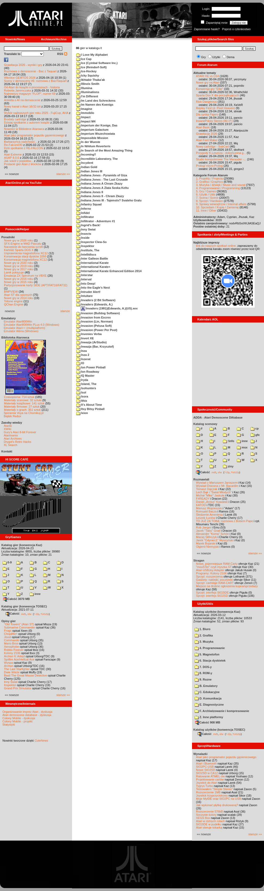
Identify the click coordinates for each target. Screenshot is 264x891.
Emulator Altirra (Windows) (21, 331)
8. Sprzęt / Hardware (209, 200)
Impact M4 (85, 121)
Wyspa (8, 662)
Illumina (84, 88)
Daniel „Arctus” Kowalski (212, 501)
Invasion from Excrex (93, 317)
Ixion (82, 413)
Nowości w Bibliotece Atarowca (24, 128)
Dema (230, 57)
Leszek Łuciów (205, 517)
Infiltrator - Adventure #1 (95, 221)
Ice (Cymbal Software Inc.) (97, 63)
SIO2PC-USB (205, 766)
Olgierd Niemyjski (207, 546)
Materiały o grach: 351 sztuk (22, 409)
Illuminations (87, 92)
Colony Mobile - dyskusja (18, 718)
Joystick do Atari (206, 782)
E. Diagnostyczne (209, 704)
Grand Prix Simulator (17, 688)
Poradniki (8, 237)
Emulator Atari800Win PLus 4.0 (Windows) (31, 324)
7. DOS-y (203, 667)
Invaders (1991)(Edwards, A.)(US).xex (109, 308)
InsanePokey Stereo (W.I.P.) (214, 120)
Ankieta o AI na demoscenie (22, 100)
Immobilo (85, 112)
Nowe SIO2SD (205, 769)
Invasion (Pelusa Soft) (94, 325)
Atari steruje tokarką (209, 827)
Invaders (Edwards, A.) (94, 304)
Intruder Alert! (88, 291)
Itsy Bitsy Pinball (90, 409)
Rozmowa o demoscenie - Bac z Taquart (30, 71)
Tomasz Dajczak (206, 489)
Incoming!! (86, 154)
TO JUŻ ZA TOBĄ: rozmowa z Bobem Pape (224, 521)
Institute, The (87, 250)
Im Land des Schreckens (95, 100)
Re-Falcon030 (13, 144)
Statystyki (8, 724)
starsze (65, 311)
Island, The (86, 383)
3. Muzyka (204, 641)
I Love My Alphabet (92, 54)
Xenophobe (11, 646)
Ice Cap (83, 59)
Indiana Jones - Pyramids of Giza (101, 175)
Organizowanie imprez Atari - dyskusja (27, 711)
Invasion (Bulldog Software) (98, 313)
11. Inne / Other (206, 210)
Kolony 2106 (12, 653)
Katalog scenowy (205, 423)
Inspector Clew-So (91, 242)
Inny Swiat (85, 229)
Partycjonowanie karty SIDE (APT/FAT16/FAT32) (35, 285)
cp (254, 428)
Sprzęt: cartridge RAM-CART (215, 582)
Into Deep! (85, 283)
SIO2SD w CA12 (207, 773)
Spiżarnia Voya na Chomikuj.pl (23, 413)
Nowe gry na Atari (207, 82)
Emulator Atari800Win (18, 321)
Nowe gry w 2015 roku (18, 282)
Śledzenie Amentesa (209, 514)
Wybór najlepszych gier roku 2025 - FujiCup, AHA (36, 112)
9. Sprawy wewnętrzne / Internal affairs (221, 204)
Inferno (83, 208)
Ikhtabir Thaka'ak (90, 79)
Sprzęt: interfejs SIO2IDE (212, 592)
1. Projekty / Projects (209, 178)
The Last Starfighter (17, 669)
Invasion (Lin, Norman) (94, 321)
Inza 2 (82, 354)
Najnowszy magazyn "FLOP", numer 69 (29, 93)
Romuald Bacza (206, 511)
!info (228, 441)
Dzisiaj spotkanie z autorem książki (27, 122)
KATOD (201, 505)
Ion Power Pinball (91, 367)
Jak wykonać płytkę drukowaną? (217, 805)
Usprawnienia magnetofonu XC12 (26, 253)
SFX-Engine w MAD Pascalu (22, 243)
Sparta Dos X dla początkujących (217, 95)
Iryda (82, 379)
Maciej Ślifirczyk (206, 537)
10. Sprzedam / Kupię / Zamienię (217, 207)
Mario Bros (11, 643)
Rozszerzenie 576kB (209, 811)
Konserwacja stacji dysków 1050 (25, 256)
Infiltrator (85, 216)
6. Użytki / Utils (205, 194)
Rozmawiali (201, 479)
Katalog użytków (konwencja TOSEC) (219, 729)
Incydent (84, 162)
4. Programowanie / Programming (218, 188)
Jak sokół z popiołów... (18, 160)
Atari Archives (13, 438)
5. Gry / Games (206, 191)
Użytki (216, 57)
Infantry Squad (89, 204)
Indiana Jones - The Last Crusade (102, 179)
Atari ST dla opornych (18, 294)
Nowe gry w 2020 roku (18, 262)
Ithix (81, 400)
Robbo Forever (13, 649)
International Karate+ (93, 266)
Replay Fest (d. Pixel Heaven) (215, 108)
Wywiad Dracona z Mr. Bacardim (217, 485)
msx (242, 447)
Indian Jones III (89, 171)
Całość (12, 613)
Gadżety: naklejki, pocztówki (214, 579)
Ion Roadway (87, 371)
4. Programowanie (210, 648)
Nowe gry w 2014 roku (18, 298)
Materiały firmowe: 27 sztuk (21, 406)
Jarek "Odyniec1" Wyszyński (214, 540)
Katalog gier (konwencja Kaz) (21, 545)
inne (35, 593)
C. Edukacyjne (207, 692)
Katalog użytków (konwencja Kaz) (216, 611)
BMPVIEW (11, 291)
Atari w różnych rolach (210, 821)
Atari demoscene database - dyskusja (26, 715)
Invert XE (85, 338)
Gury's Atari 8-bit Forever (20, 432)
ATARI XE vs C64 (207, 76)
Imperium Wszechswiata (95, 133)
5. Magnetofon (207, 654)
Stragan (198, 560)
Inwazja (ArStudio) (91, 342)
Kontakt (6, 451)
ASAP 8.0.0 (11, 157)
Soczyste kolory (206, 814)
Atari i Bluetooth (206, 763)
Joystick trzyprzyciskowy (212, 795)
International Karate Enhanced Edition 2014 (109, 271)
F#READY (203, 498)
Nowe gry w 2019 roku (18, 266)
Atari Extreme (13, 154)
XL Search (10, 445)
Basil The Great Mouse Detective (25, 675)
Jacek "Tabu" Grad (208, 530)
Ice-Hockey (86, 71)
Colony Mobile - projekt (17, 721)
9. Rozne (203, 679)
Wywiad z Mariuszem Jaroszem (216, 482)
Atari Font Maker (207, 140)
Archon (8, 665)
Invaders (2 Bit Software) (95, 300)
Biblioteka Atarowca (15, 337)
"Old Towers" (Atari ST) (19, 624)
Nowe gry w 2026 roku (18, 240)
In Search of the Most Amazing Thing (104, 150)
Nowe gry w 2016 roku (18, 278)
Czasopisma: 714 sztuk (19, 397)
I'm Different (87, 96)
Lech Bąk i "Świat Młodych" (213, 492)
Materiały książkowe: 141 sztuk (24, 403)
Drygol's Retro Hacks (17, 441)
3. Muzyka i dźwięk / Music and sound (220, 184)
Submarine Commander (19, 627)
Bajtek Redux (12, 416)
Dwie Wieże (11, 672)
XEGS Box (203, 818)
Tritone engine (13, 301)
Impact (83, 117)
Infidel (83, 212)
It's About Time (89, 404)
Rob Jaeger (203, 527)
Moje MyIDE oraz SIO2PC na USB (218, 798)
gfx (255, 434)
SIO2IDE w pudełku (209, 824)
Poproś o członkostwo (236, 29)
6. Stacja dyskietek (210, 660)
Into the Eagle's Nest (93, 287)
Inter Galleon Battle (92, 258)
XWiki (7, 429)
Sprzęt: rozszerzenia (209, 576)
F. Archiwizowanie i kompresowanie (222, 711)
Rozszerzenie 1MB (208, 792)
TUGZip (45, 613)
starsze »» (63, 174)
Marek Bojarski (205, 543)
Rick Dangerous (206, 101)
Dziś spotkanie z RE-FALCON (23, 148)
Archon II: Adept (15, 656)
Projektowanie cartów (210, 779)
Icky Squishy (87, 75)
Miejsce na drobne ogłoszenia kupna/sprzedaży (227, 586)
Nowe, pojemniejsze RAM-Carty (217, 563)
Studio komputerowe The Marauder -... (221, 159)
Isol (81, 392)
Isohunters (86, 388)
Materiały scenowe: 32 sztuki (23, 400)
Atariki (8, 425)
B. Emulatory (206, 685)
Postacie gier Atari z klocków (22, 164)
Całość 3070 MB (16, 598)
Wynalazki (200, 753)
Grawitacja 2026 (206, 133)
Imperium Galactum (92, 129)
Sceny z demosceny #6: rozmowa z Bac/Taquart (35, 80)
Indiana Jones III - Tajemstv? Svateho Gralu (109, 200)
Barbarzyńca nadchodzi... (20, 141)
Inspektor (10, 685)
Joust (7, 637)
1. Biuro (202, 629)
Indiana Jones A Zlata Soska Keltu (102, 187)
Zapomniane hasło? (207, 29)
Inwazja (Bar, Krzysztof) (95, 346)
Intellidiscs (86, 254)
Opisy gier (8, 621)
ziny (228, 466)
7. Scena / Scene (207, 197)
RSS (62, 53)
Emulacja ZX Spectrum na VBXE (25, 275)
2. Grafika (204, 635)
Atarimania (11, 435)
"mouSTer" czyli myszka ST (214, 566)
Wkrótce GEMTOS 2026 (19, 77)
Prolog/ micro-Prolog (209, 165)
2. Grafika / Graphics (209, 181)
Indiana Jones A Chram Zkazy (99, 183)
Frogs (7, 630)
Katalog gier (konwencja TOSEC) (24, 606)
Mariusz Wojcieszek (209, 508)
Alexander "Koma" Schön (212, 533)
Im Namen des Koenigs (94, 104)
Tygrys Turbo (204, 785)
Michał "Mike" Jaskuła (210, 495)
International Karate (92, 262)
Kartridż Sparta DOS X (19, 250)
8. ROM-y (203, 673)
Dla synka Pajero (207, 114)
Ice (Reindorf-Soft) (91, 67)
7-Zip (36, 613)
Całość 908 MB (207, 722)
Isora (82, 396)
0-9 (7, 562)
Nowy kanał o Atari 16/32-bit (22, 106)
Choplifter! (10, 633)
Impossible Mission (92, 138)
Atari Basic (203, 127)
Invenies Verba (89, 334)
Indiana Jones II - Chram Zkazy (100, 196)
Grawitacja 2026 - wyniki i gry (23, 64)
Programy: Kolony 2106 (211, 573)
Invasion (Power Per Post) (96, 330)
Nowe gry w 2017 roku (18, 269)
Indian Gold (86, 167)
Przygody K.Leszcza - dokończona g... (221, 152)
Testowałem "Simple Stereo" (214, 789)
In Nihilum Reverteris (93, 146)
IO (80, 363)
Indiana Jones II (89, 192)
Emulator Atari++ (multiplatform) (24, 327)
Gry (203, 57)
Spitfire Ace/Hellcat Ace (19, 659)
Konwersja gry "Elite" (209, 88)
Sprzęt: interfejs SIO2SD (212, 595)
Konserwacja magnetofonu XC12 (25, 259)
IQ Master (85, 375)
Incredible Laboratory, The (97, 158)
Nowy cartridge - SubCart (212, 146)
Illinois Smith (87, 83)
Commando (11, 640)
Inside (83, 237)
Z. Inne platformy (209, 717)
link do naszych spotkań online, (216, 245)
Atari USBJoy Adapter (210, 570)
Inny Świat (11, 681)
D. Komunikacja (208, 698)
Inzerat (83, 359)
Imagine (84, 108)
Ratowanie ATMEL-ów (210, 776)
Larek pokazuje (14, 272)
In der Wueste (88, 142)
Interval (83, 279)
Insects (83, 233)
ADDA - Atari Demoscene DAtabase (217, 417)
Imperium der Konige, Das (96, 125)
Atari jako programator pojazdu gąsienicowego (34, 135)
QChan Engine (13, 304)
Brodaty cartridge (15, 119)
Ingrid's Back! (88, 225)
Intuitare (84, 295)
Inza (81, 350)
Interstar (84, 275)
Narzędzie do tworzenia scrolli (23, 246)
